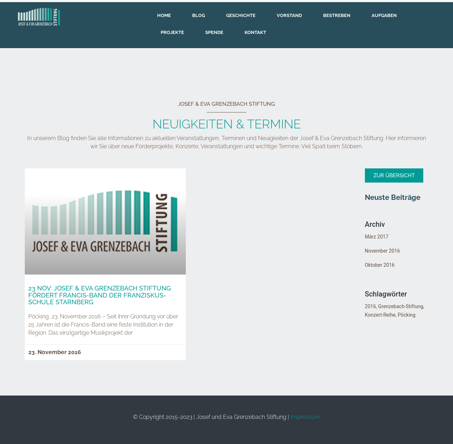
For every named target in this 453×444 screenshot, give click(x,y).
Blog (198, 15)
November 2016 (382, 251)
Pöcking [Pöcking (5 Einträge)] (406, 315)
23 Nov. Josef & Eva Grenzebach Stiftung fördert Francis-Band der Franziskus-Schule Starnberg (99, 295)
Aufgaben (384, 15)
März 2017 (376, 237)
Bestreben (336, 15)
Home (164, 15)
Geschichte (241, 15)
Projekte (172, 32)
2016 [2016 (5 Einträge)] (370, 306)
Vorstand (289, 15)
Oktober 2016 (380, 265)
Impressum (305, 417)
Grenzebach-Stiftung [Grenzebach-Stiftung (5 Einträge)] (400, 306)
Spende (214, 32)
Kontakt (255, 32)
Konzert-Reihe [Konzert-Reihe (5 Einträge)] (380, 315)
